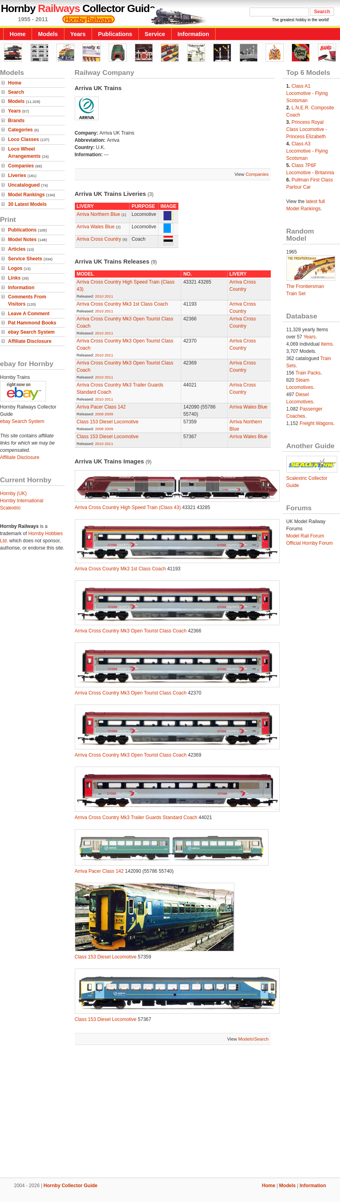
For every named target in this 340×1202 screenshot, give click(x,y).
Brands (16, 120)
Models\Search (253, 1039)
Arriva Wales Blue (96, 227)
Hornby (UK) (13, 493)
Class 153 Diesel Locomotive (108, 422)
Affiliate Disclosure (30, 341)
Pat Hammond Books (32, 323)
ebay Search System (31, 332)
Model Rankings (26, 194)
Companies (21, 166)
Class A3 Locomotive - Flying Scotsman (307, 151)
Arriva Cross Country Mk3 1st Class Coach (122, 304)
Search (16, 92)
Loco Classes (23, 139)
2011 (108, 296)
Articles (17, 249)
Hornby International (21, 500)
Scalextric (10, 508)
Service (155, 34)
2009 (108, 414)
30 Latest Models (27, 204)
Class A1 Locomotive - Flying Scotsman (307, 93)
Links (14, 278)
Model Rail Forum (305, 536)
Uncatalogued (24, 185)
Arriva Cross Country (99, 239)
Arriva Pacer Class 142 (101, 407)
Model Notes (22, 239)
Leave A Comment (29, 313)
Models (48, 34)
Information (193, 34)
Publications (115, 34)
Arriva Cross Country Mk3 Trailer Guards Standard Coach (136, 817)
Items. (327, 344)
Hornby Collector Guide (71, 1185)
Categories (20, 130)
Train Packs (308, 373)
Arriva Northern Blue (98, 214)
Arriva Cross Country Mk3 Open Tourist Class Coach (131, 631)
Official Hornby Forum (309, 543)
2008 (99, 414)
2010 (99, 296)
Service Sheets (25, 259)
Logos (15, 268)
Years (78, 34)
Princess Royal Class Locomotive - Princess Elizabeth (306, 129)
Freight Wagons (316, 423)
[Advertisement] (170, 1112)
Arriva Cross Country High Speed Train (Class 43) (128, 507)
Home (18, 34)
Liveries (17, 175)
